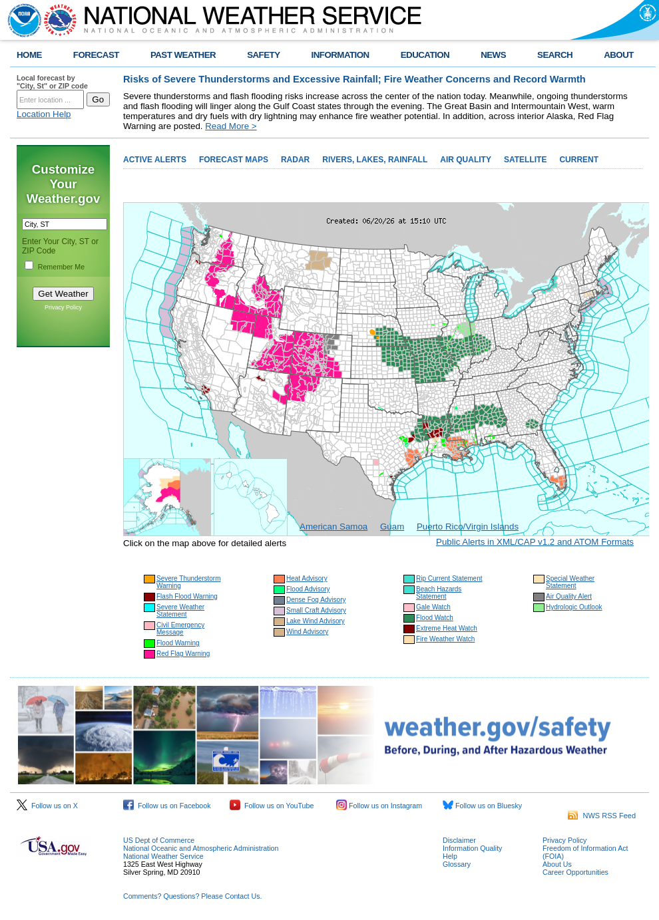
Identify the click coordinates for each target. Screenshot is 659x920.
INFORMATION (340, 55)
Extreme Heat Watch (446, 628)
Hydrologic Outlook (574, 607)
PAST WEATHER (183, 55)
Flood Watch (434, 617)
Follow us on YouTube (272, 806)
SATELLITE (525, 159)
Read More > (230, 126)
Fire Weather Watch (445, 639)
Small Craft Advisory (316, 610)
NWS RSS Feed (602, 816)
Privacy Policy (63, 307)
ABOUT (619, 55)
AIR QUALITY (465, 159)
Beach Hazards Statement (438, 592)
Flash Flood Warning (187, 596)
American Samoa (333, 527)
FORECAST (96, 55)
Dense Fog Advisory (316, 599)
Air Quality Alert (569, 596)
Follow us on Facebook (167, 806)
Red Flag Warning (183, 653)
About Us (557, 864)
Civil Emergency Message (180, 628)
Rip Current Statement (449, 578)
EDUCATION (425, 55)
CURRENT (578, 159)
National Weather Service (163, 856)
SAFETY (263, 55)
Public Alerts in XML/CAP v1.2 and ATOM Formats (535, 542)
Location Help (44, 114)
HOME (29, 55)
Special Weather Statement (570, 582)
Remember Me (61, 267)
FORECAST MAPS (233, 159)
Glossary (457, 864)
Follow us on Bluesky (482, 806)
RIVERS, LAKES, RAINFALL (374, 159)
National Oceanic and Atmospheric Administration (200, 848)
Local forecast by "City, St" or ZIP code (52, 82)
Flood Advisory (308, 589)
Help (450, 856)
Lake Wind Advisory (315, 621)
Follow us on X (47, 806)
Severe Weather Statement (180, 610)
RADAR (295, 159)
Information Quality (472, 848)
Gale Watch (433, 607)
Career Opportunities (575, 872)
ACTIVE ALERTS (154, 159)
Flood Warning (178, 643)
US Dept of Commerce (158, 840)
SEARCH (554, 55)
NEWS (493, 55)
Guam (392, 527)
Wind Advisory (307, 631)
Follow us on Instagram (379, 806)
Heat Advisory (307, 578)
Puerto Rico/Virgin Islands (468, 527)
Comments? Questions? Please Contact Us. (192, 896)
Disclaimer (459, 840)
